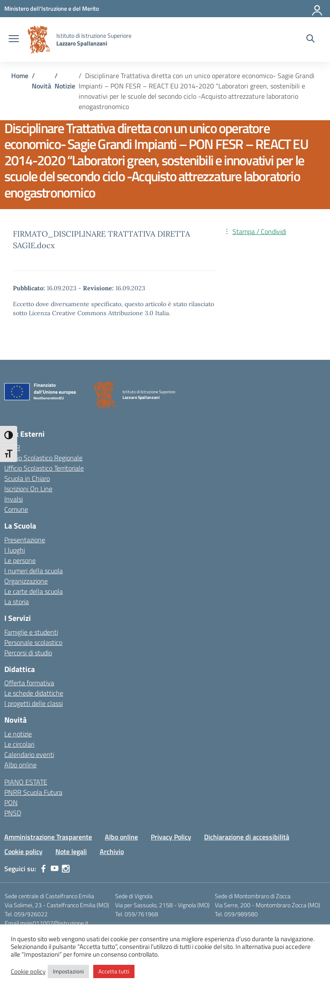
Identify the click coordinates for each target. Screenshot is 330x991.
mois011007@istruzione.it (54, 922)
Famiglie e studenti (31, 632)
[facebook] (43, 868)
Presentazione (24, 540)
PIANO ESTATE (25, 782)
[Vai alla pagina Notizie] (65, 86)
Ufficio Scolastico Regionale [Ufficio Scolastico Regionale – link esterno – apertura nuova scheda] (43, 458)
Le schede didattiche (33, 693)
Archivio (112, 851)
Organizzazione (26, 581)
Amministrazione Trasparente (48, 837)
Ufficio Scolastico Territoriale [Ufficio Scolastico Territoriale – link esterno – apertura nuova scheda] (44, 468)
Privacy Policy (171, 837)
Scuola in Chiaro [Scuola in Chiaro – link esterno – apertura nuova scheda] (27, 478)
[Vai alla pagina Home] (19, 75)
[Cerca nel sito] (310, 39)
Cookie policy (23, 851)
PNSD (12, 813)
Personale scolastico (33, 642)
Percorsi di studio (28, 652)
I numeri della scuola (33, 570)
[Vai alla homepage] (39, 39)
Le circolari (19, 744)
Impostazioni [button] (68, 971)
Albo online (20, 765)
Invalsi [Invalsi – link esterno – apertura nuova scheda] (13, 499)
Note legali (71, 851)
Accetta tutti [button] (113, 971)
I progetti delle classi (33, 703)
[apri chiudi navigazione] (14, 39)
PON (11, 802)
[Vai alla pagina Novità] (41, 86)
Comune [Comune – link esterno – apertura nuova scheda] (16, 509)
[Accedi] (317, 8)
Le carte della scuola (33, 591)
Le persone (20, 560)
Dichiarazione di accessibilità (246, 837)
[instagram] (66, 868)
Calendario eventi (29, 754)
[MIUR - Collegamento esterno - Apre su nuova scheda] (51, 8)
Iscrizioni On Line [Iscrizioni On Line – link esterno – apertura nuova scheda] (28, 488)
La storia (16, 601)
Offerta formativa (29, 683)
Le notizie (18, 734)
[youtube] (54, 868)
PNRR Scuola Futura (33, 792)
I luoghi (14, 550)
